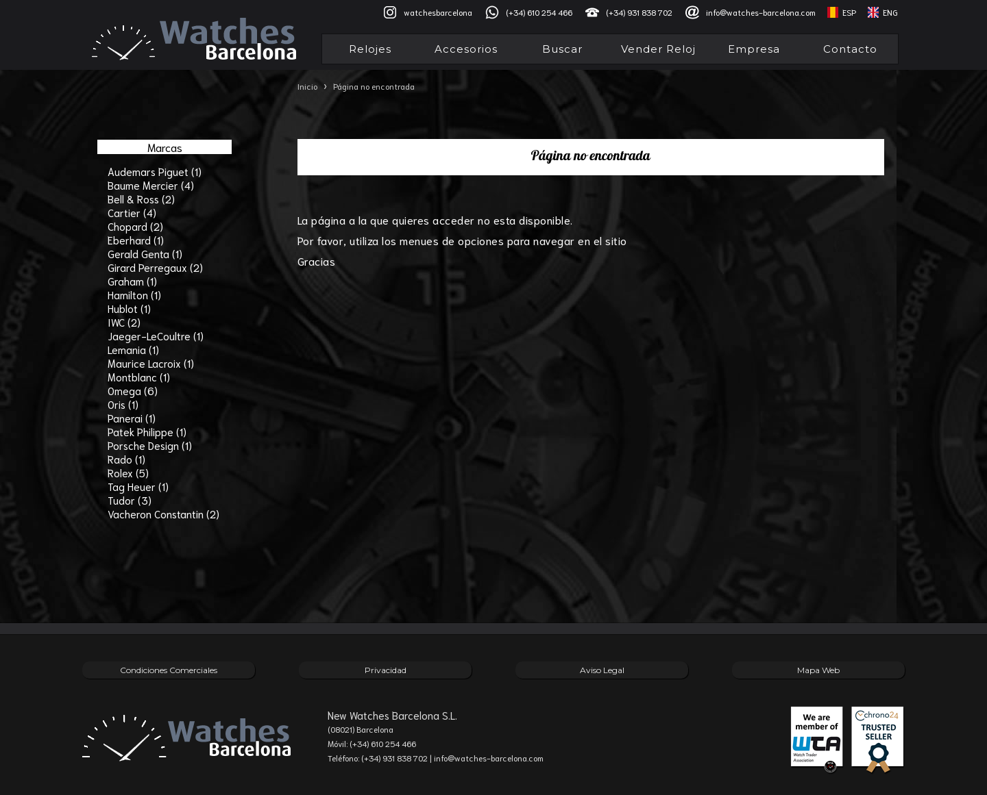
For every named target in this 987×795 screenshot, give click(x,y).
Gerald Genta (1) (145, 253)
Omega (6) (133, 390)
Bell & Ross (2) (141, 198)
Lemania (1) (133, 349)
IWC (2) (124, 322)
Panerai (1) (132, 418)
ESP (849, 12)
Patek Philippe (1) (147, 431)
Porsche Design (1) (150, 445)
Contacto (850, 48)
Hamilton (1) (134, 294)
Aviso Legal (602, 670)
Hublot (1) (129, 308)
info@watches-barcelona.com (761, 12)
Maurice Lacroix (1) (151, 363)
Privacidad (385, 670)
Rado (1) (126, 459)
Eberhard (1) (136, 240)
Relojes (370, 48)
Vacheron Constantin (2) (163, 513)
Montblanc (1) (139, 376)
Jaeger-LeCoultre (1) (156, 335)
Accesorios (466, 48)
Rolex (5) (128, 472)
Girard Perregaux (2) (155, 267)
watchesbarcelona (438, 12)
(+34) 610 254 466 (539, 12)
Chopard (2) (135, 226)
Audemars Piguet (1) (155, 171)
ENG (890, 12)
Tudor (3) (129, 500)
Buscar (562, 48)
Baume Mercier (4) (151, 185)
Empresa (754, 48)
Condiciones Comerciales (168, 670)
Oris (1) (123, 404)
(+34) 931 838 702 (639, 12)
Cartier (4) (132, 212)
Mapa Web (818, 670)
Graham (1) (132, 281)
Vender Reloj (658, 48)
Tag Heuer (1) (138, 486)
